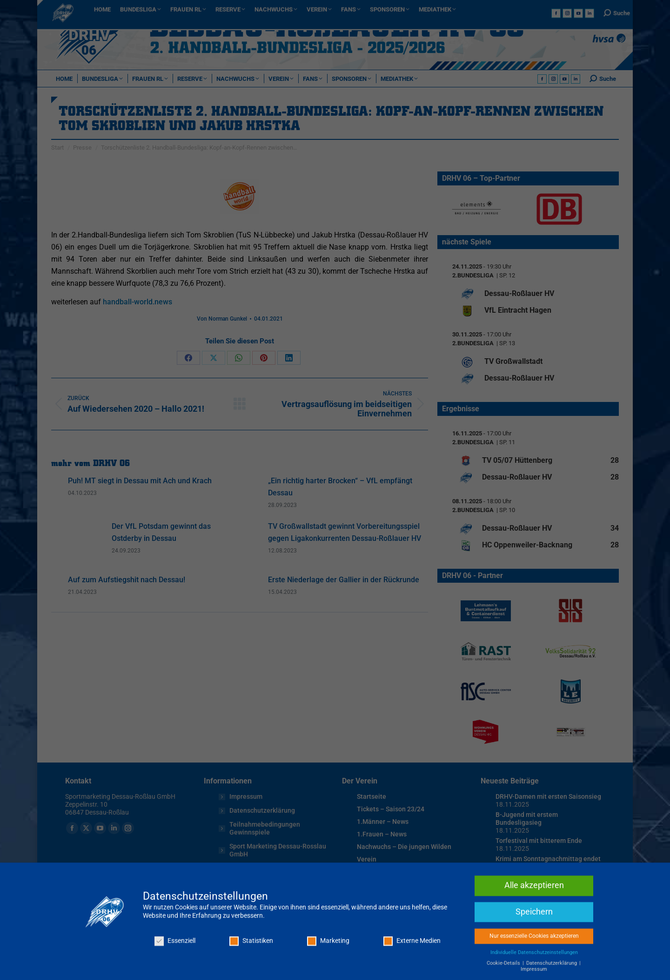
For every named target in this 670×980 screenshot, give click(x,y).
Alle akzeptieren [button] (534, 925)
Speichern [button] (534, 951)
